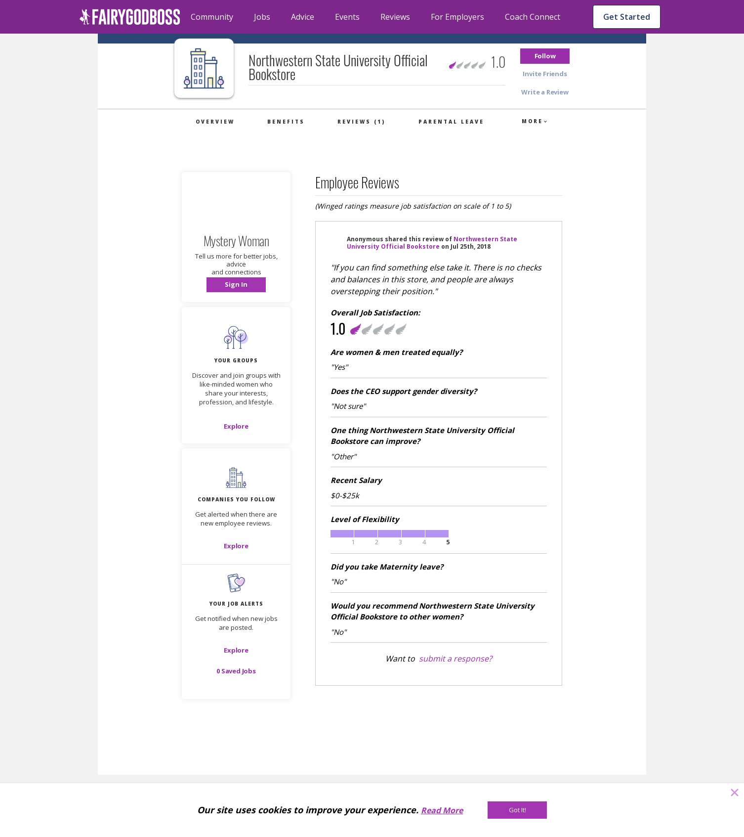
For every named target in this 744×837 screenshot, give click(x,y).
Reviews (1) (361, 121)
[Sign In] (236, 284)
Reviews (395, 16)
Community (212, 16)
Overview (215, 121)
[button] (545, 56)
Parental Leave (451, 121)
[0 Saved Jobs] (236, 670)
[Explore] (236, 426)
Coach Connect (532, 16)
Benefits (286, 121)
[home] (130, 17)
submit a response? (455, 658)
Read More (442, 810)
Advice (302, 16)
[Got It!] (517, 810)
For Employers (457, 16)
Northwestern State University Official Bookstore (432, 243)
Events (347, 16)
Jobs (262, 16)
